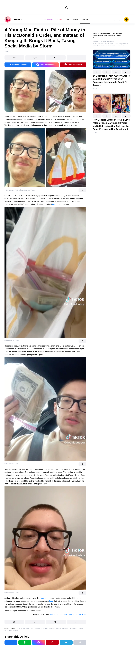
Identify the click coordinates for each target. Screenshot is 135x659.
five (53, 204)
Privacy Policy (105, 33)
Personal (48, 19)
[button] (97, 72)
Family (95, 133)
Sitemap (118, 35)
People (95, 89)
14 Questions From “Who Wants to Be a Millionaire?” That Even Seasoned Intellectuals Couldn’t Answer (111, 80)
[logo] (13, 19)
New (59, 19)
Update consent (97, 38)
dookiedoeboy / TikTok (59, 614)
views (43, 598)
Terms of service (109, 35)
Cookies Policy (97, 35)
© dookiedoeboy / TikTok (11, 190)
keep (51, 601)
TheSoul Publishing (107, 41)
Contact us (96, 33)
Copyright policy (117, 33)
